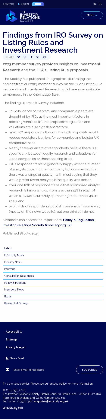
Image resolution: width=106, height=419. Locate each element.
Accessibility (14, 331)
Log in (23, 4)
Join (38, 4)
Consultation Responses (19, 275)
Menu (92, 15)
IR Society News (14, 255)
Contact (8, 4)
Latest (7, 248)
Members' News (14, 289)
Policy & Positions (15, 282)
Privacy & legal (15, 347)
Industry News (13, 262)
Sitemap (11, 339)
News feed (15, 358)
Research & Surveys (16, 303)
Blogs (7, 296)
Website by (13, 408)
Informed (9, 268)
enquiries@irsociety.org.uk (51, 401)
